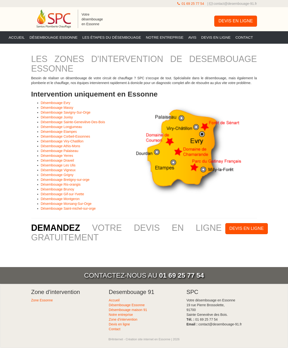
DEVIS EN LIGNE (235, 20)
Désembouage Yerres (57, 156)
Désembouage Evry (55, 103)
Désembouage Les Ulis (58, 165)
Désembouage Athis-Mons (60, 146)
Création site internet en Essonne (148, 339)
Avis (192, 37)
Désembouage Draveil (57, 160)
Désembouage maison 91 (128, 310)
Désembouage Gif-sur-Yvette (62, 194)
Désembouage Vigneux (58, 170)
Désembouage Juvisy (57, 117)
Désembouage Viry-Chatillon (62, 141)
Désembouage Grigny (57, 175)
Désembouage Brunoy (57, 189)
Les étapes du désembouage (111, 37)
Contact (244, 37)
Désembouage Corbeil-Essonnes (65, 136)
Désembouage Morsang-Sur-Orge (66, 204)
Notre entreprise (165, 37)
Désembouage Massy (57, 108)
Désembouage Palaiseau (59, 151)
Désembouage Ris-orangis (61, 184)
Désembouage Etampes (59, 132)
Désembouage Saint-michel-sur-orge (68, 208)
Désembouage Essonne (54, 37)
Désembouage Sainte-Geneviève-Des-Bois (73, 122)
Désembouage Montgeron (60, 199)
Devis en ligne (216, 37)
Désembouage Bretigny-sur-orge (65, 180)
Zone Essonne (42, 300)
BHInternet (116, 339)
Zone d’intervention (123, 319)
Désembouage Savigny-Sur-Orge (66, 112)
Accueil (17, 37)
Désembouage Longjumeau (61, 127)
